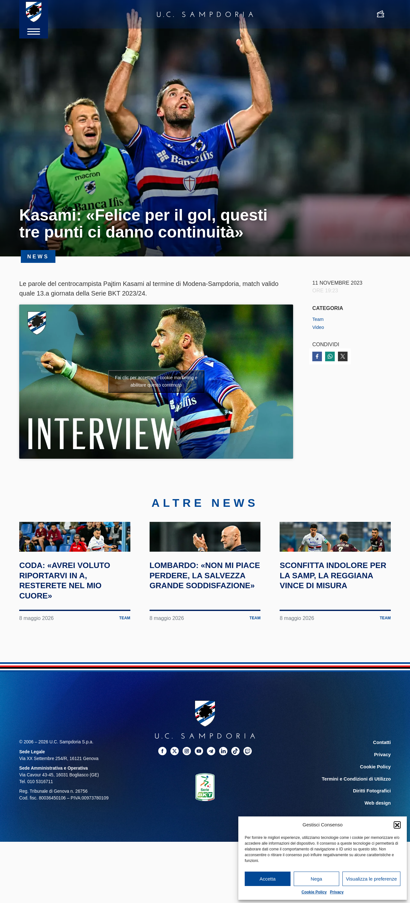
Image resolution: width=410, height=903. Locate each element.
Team (318, 319)
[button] (397, 825)
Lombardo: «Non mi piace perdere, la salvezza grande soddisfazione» (201, 617)
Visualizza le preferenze (371, 879)
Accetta (267, 879)
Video (318, 327)
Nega (316, 879)
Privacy (337, 892)
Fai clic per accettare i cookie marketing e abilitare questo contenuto (156, 381)
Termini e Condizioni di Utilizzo (358, 814)
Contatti (382, 779)
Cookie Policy (314, 892)
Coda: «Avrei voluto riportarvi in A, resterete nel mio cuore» (74, 617)
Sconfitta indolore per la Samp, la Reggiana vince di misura (333, 617)
